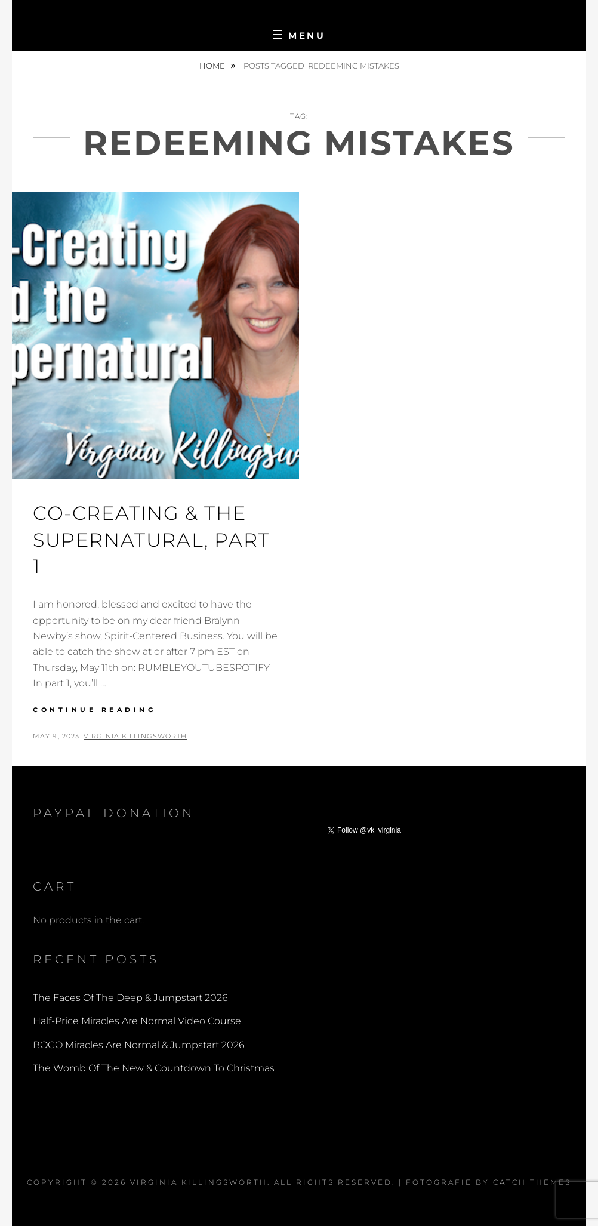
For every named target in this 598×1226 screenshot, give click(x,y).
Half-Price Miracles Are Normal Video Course (137, 1021)
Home (213, 65)
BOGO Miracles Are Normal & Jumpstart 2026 (139, 1045)
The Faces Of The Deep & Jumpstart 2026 (130, 997)
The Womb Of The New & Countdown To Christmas (154, 1068)
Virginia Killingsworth (135, 736)
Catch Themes (532, 1182)
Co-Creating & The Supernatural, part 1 (151, 539)
